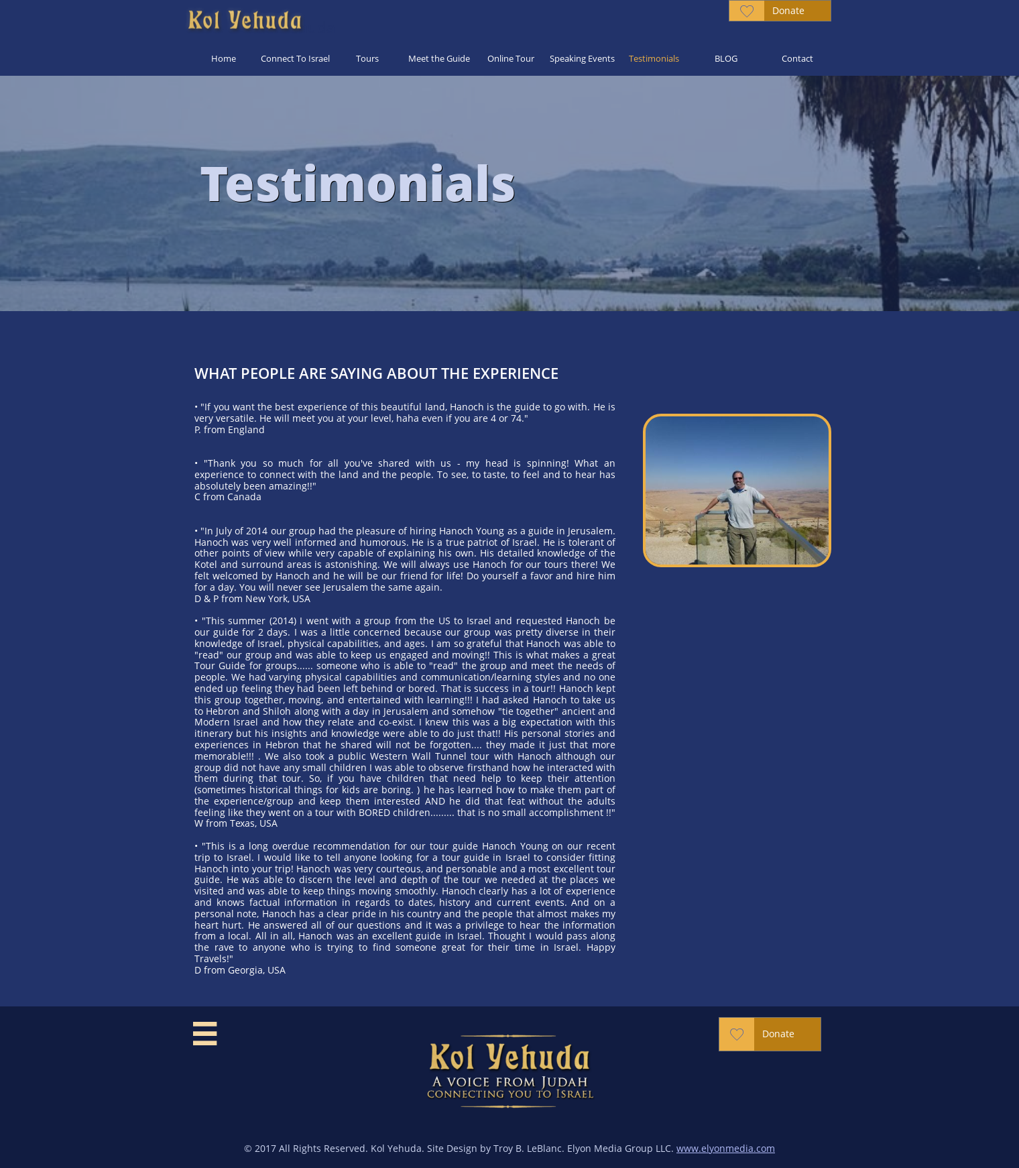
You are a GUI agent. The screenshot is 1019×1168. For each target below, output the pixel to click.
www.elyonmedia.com (725, 1148)
